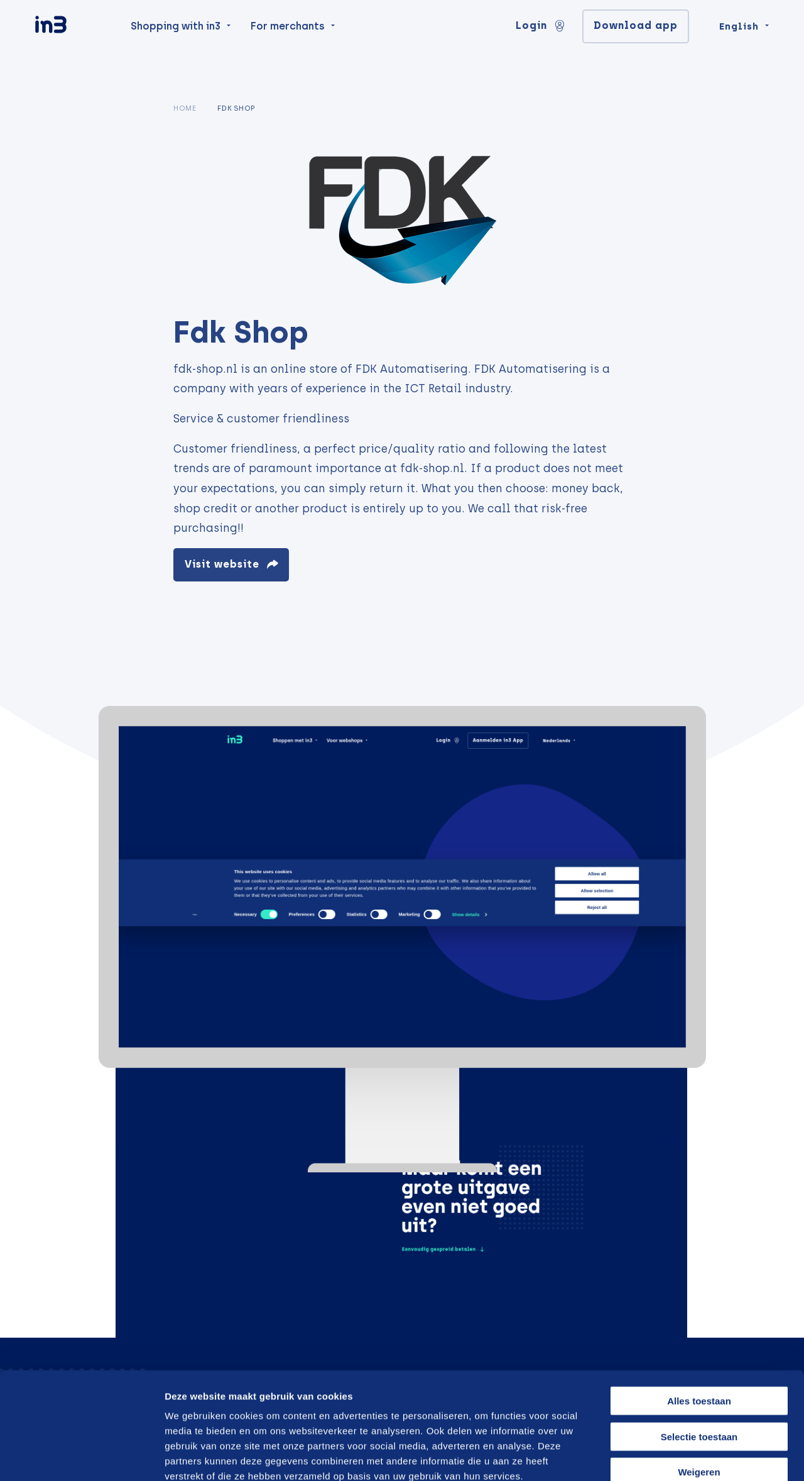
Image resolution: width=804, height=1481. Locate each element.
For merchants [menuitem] (288, 51)
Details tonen (643, 1456)
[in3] (73, 52)
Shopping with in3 (175, 51)
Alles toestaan (699, 1329)
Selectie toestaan (699, 1365)
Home (184, 108)
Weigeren (699, 1401)
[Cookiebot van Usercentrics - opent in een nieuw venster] (81, 1456)
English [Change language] (739, 51)
